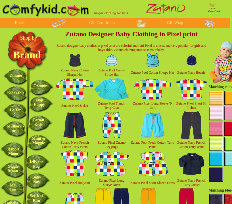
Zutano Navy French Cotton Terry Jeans (191, 145)
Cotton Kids (38, 122)
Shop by (28, 38)
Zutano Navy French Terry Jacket (191, 182)
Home (19, 23)
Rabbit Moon (13, 151)
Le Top (16, 110)
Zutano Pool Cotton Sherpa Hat (152, 73)
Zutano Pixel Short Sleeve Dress (152, 183)
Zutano (16, 75)
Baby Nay (36, 179)
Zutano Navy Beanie (191, 73)
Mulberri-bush (15, 128)
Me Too (12, 187)
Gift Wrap (175, 23)
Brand (27, 55)
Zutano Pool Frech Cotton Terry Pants (152, 145)
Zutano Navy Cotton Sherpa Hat (75, 72)
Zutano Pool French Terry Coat (111, 105)
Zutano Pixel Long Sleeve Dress (111, 182)
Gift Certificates (102, 23)
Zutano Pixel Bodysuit (74, 183)
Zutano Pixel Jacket (74, 106)
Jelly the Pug (36, 164)
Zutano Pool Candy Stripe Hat (111, 72)
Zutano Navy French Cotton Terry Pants (74, 145)
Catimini (41, 86)
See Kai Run (36, 198)
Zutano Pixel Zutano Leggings (112, 145)
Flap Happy (39, 102)
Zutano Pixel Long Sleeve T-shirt (152, 105)
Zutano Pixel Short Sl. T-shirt (191, 105)
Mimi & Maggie (38, 140)
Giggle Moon (13, 168)
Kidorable (15, 93)
